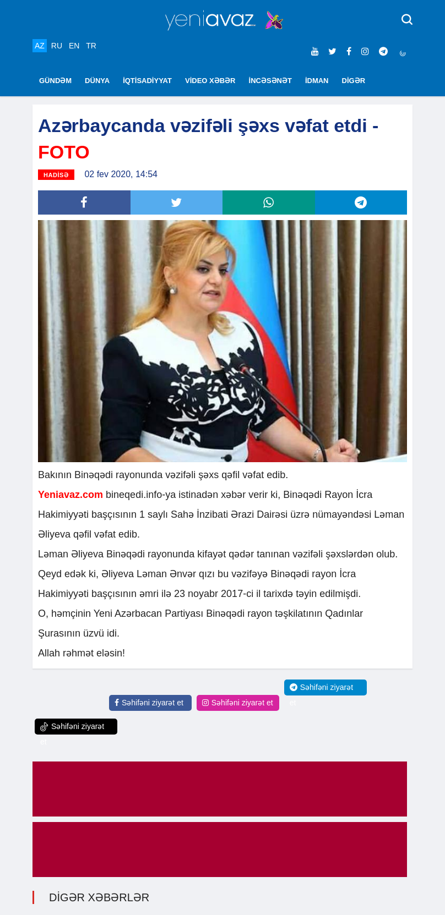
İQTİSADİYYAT (147, 80)
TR (91, 45)
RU (56, 45)
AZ (40, 45)
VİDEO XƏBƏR (210, 80)
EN (74, 45)
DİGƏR (354, 80)
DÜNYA (97, 80)
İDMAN (317, 80)
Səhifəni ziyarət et (149, 702)
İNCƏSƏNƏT (270, 80)
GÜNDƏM (55, 80)
